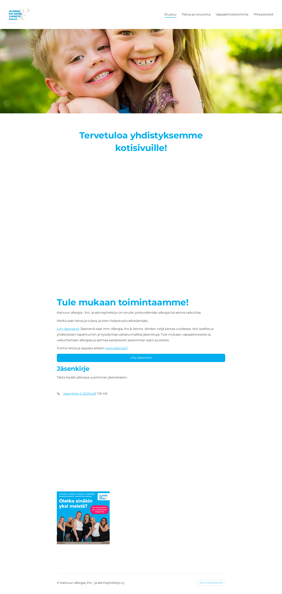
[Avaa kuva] (83, 517)
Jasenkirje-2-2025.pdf (79, 393)
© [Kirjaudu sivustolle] (58, 583)
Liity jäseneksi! (68, 329)
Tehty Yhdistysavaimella (211, 582)
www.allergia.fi (116, 348)
